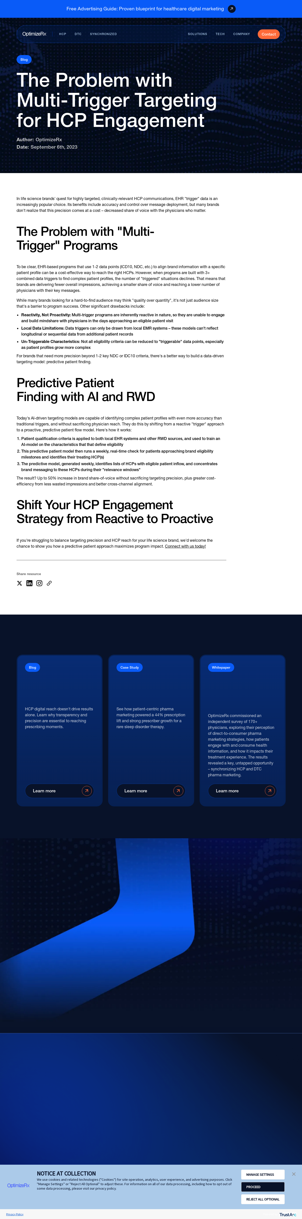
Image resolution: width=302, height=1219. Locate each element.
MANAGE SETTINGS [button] (260, 1174)
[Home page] (34, 34)
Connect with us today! (185, 546)
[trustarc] (287, 1214)
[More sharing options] (49, 583)
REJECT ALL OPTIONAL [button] (262, 1199)
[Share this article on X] (20, 583)
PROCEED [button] (253, 1187)
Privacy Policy (14, 1214)
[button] (294, 1173)
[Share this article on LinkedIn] (29, 583)
